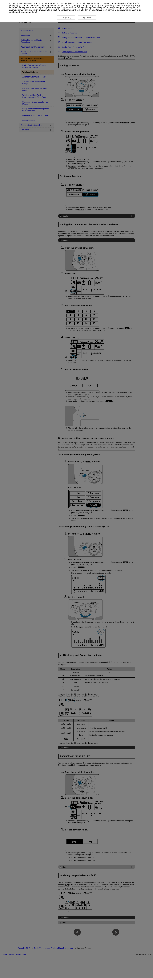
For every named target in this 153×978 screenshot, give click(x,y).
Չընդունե (86, 17)
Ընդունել (129, 6)
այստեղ (110, 6)
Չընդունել (67, 8)
